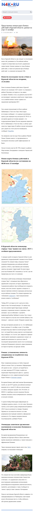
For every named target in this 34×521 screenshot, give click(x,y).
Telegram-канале (16, 377)
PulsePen (11, 131)
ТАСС (29, 447)
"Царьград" (12, 296)
